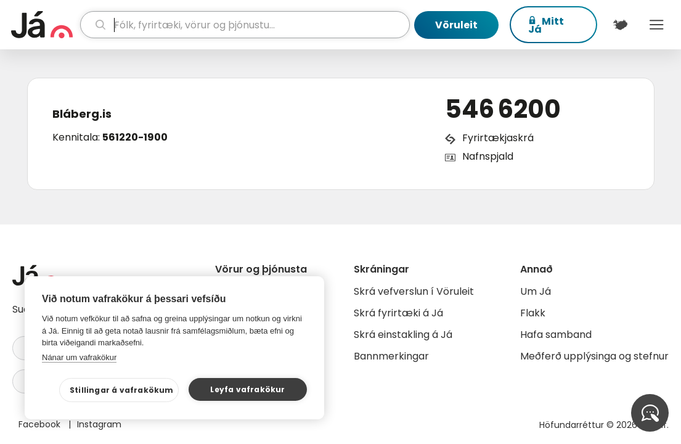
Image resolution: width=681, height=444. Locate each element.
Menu (656, 24)
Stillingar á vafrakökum (122, 390)
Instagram (99, 424)
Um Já (535, 291)
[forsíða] (44, 24)
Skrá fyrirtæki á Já (398, 313)
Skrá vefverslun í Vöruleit (414, 291)
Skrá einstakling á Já (403, 334)
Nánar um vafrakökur (79, 357)
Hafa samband (556, 334)
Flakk (532, 313)
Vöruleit (456, 25)
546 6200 (503, 109)
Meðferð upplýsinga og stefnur (594, 356)
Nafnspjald (487, 156)
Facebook (40, 424)
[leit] (245, 25)
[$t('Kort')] (620, 24)
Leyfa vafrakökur (247, 389)
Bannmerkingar (391, 356)
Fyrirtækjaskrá (498, 138)
